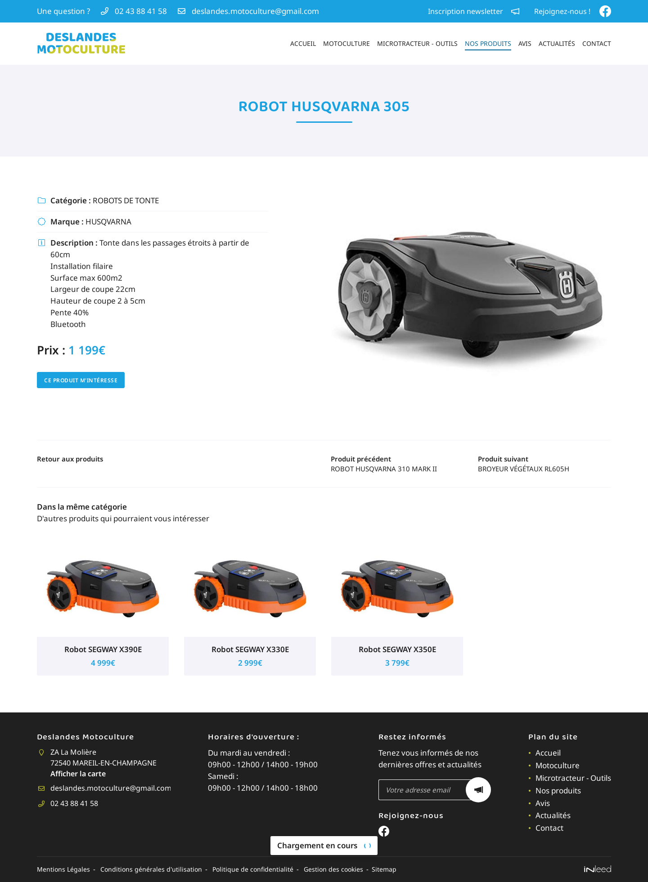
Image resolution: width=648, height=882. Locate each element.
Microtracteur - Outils (417, 43)
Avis (524, 43)
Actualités (557, 43)
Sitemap (391, 869)
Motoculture (346, 43)
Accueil (303, 43)
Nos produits (488, 43)
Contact (596, 43)
